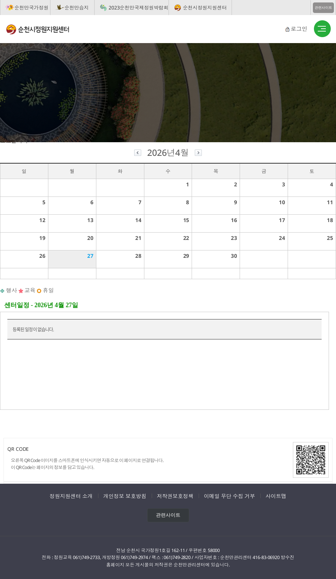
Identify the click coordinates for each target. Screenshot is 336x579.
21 (138, 237)
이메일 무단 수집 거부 (229, 495)
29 (186, 255)
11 (330, 202)
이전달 (138, 154)
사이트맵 (276, 495)
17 (282, 219)
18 (330, 219)
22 (186, 237)
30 (234, 255)
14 (138, 219)
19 (42, 237)
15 (186, 219)
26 (42, 255)
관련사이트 (323, 7)
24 (282, 237)
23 (234, 237)
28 (138, 255)
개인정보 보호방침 (124, 495)
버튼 (322, 29)
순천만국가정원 (31, 7)
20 (90, 237)
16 (234, 219)
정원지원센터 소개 (71, 495)
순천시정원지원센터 (205, 7)
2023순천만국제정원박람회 (139, 7)
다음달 (198, 154)
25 (330, 237)
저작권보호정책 (175, 495)
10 (282, 202)
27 (90, 255)
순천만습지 (76, 7)
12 (42, 219)
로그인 (298, 29)
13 (90, 219)
